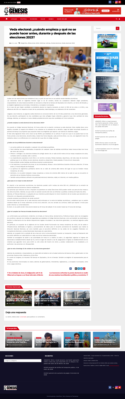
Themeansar (75, 396)
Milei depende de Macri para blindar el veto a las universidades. (47, 300)
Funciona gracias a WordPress (54, 396)
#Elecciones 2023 (33, 43)
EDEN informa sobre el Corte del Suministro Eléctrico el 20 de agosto (106, 342)
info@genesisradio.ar (114, 365)
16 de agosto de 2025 (102, 344)
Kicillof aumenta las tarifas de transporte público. (45, 342)
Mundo (51, 19)
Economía (33, 19)
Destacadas (10, 337)
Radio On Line (62, 19)
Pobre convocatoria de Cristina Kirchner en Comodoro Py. (75, 300)
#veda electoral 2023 (68, 43)
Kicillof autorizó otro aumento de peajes (74, 341)
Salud (43, 19)
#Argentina (23, 43)
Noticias (97, 337)
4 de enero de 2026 (43, 344)
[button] (116, 19)
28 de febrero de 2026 (15, 344)
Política (23, 19)
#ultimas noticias (45, 43)
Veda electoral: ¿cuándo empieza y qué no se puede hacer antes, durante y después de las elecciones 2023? (43, 33)
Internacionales (18, 337)
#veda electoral (56, 43)
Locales (14, 19)
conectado (23, 317)
